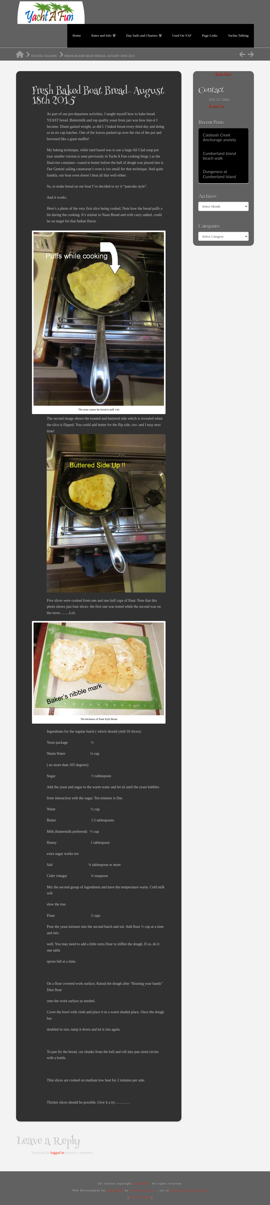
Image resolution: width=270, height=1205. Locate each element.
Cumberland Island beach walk (219, 156)
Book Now (223, 74)
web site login (140, 1197)
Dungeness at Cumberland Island (219, 174)
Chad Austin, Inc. (143, 1190)
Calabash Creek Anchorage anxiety (219, 137)
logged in (57, 1153)
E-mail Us (216, 106)
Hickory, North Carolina (189, 1190)
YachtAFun (141, 1183)
